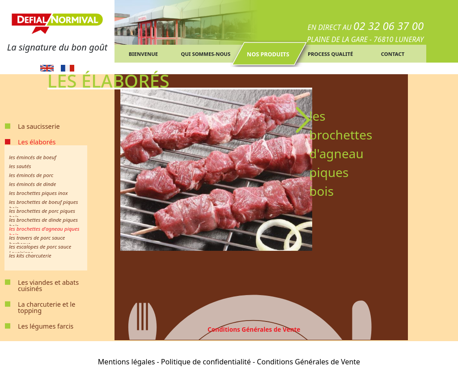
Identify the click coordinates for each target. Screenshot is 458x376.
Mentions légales (126, 362)
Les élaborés (36, 142)
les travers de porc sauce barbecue (37, 240)
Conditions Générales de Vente (254, 329)
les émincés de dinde (32, 184)
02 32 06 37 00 (388, 25)
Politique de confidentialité (206, 362)
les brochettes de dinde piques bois (43, 222)
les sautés (20, 166)
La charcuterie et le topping (46, 307)
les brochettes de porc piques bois (42, 213)
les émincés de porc (31, 175)
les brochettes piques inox (38, 193)
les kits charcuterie (30, 255)
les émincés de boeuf (32, 157)
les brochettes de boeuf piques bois (43, 205)
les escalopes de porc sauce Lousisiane (40, 249)
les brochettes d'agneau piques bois (44, 231)
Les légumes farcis (45, 326)
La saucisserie (39, 126)
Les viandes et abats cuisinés (48, 285)
